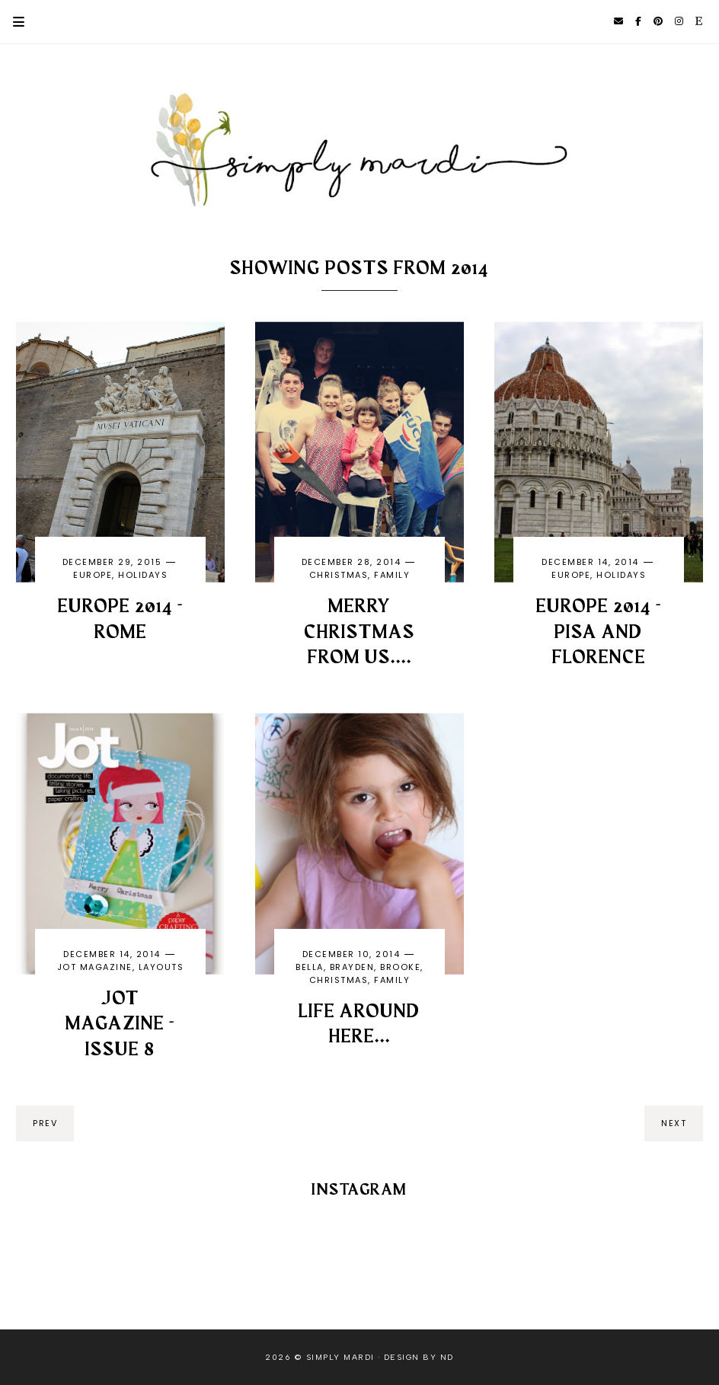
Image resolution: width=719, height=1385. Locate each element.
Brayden (352, 967)
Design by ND (419, 1357)
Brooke (400, 967)
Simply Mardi (340, 1357)
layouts (161, 967)
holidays (143, 575)
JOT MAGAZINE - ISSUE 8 (120, 1025)
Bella (310, 967)
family (392, 575)
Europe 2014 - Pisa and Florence (599, 633)
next (673, 1123)
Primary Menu (12, 21)
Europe (92, 575)
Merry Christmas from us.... (359, 633)
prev (45, 1123)
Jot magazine (95, 967)
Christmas (339, 575)
